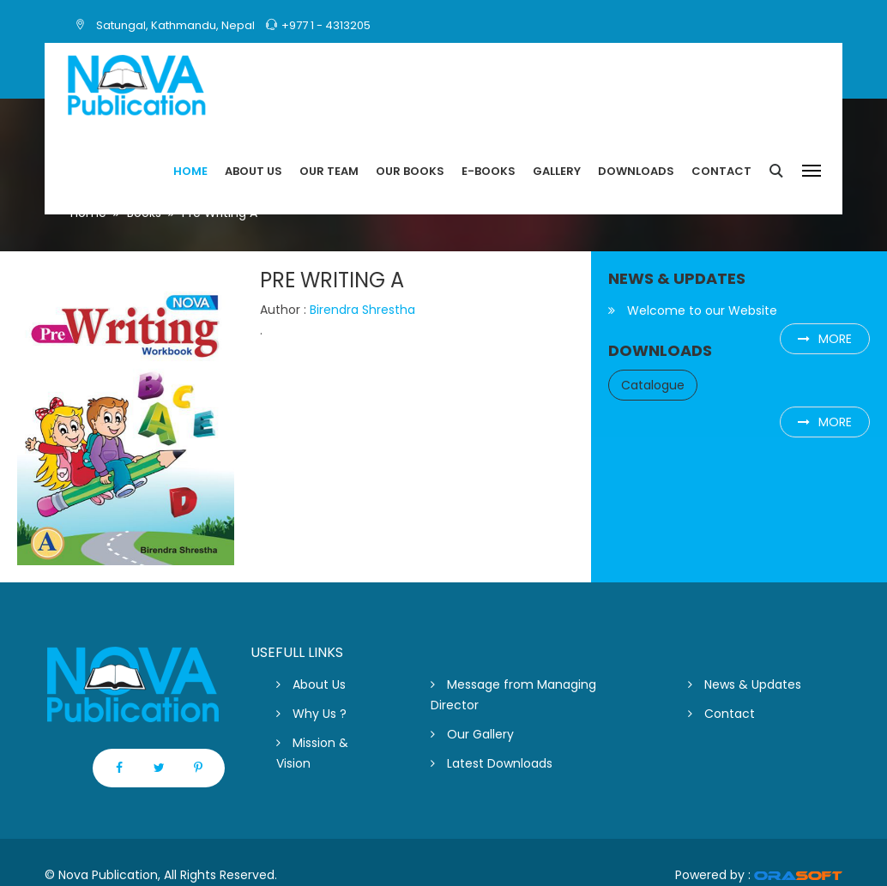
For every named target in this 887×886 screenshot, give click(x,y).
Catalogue (653, 385)
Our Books (410, 171)
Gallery (557, 171)
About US (253, 171)
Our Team (329, 171)
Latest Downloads (491, 763)
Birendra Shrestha (362, 309)
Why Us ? (311, 713)
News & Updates (744, 684)
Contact (721, 171)
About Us (311, 684)
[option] (125, 416)
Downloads (636, 171)
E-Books (489, 171)
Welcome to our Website (692, 310)
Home (190, 171)
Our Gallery (472, 734)
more (825, 338)
